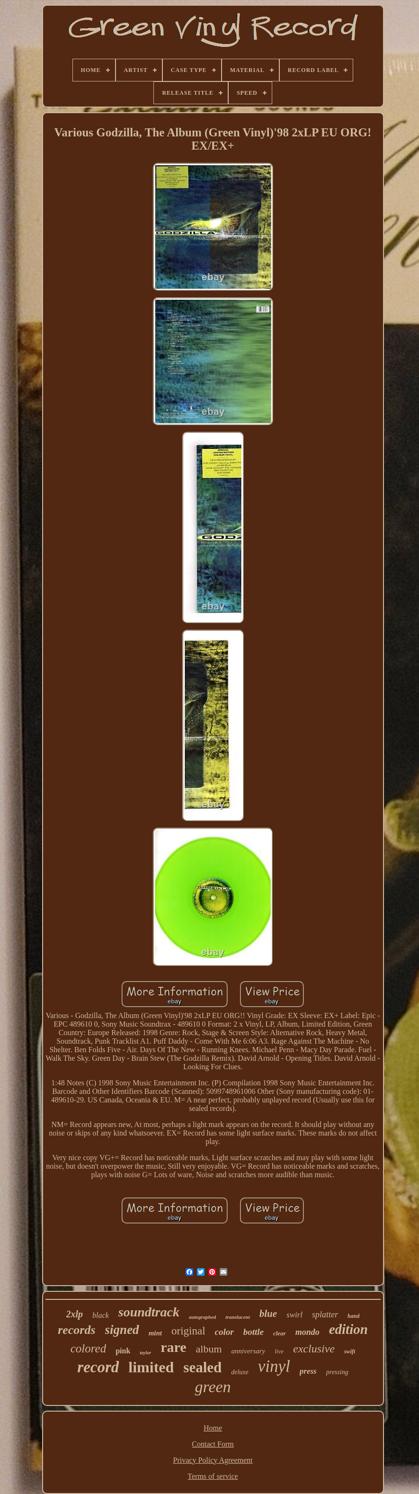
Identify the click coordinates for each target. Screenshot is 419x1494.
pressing (337, 1372)
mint (155, 1333)
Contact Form (212, 1444)
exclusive (314, 1348)
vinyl (274, 1366)
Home (213, 1428)
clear (279, 1333)
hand (353, 1316)
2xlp (74, 1314)
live (279, 1351)
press (308, 1371)
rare (173, 1347)
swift (349, 1351)
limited (151, 1367)
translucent (237, 1317)
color (224, 1332)
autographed (202, 1317)
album (209, 1349)
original (188, 1331)
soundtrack (148, 1312)
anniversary (249, 1351)
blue (268, 1313)
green (213, 1387)
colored (88, 1348)
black (100, 1315)
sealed (202, 1367)
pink (123, 1351)
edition (348, 1329)
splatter (325, 1314)
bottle (253, 1332)
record (98, 1367)
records (76, 1330)
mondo (307, 1332)
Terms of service (212, 1476)
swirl (294, 1314)
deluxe (240, 1372)
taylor (145, 1352)
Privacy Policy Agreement (213, 1460)
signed (122, 1330)
